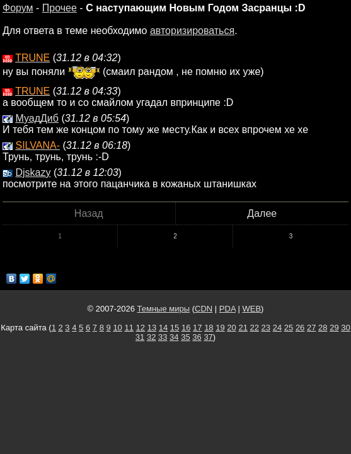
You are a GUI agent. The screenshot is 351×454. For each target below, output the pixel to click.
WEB (251, 308)
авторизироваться (192, 30)
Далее (262, 213)
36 (196, 337)
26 (300, 327)
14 (163, 327)
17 (197, 327)
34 (174, 337)
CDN (203, 308)
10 (117, 327)
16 (185, 327)
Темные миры (163, 308)
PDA (227, 308)
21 (242, 327)
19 (220, 327)
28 (322, 327)
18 (208, 327)
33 (162, 337)
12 (140, 327)
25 (288, 327)
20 (231, 327)
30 (345, 327)
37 (208, 337)
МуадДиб (37, 118)
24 (277, 327)
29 (334, 327)
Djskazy (32, 172)
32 (151, 337)
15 (174, 327)
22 (254, 327)
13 (151, 327)
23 (266, 327)
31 (139, 337)
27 (311, 327)
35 (185, 337)
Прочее (59, 8)
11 (128, 327)
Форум (18, 8)
